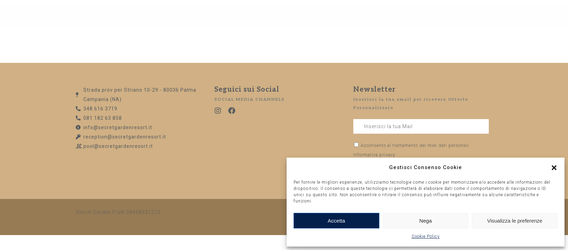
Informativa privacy (374, 154)
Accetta (336, 221)
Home (248, 25)
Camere (281, 25)
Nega (425, 221)
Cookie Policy (426, 236)
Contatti (316, 25)
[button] (554, 167)
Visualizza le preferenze (514, 221)
